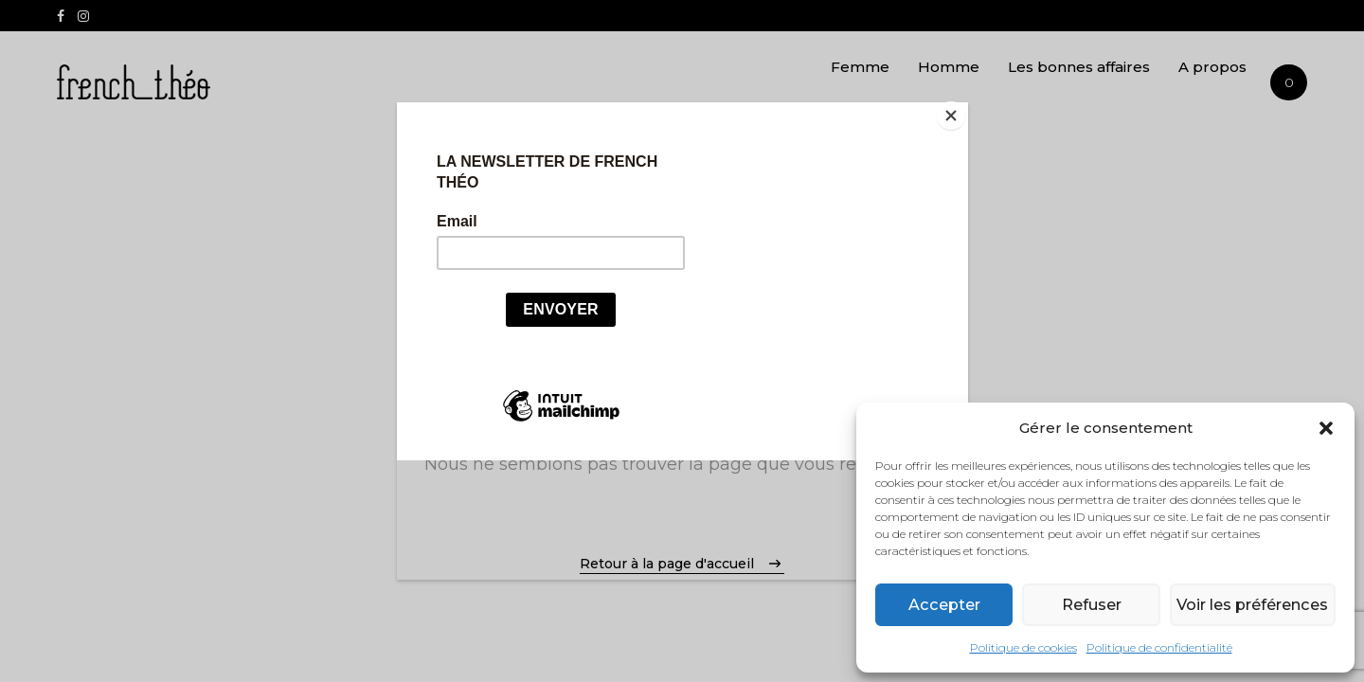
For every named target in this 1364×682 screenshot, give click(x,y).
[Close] (963, 107)
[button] (1326, 428)
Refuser (1088, 605)
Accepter (943, 605)
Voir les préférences (1250, 605)
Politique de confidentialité (1159, 647)
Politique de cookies (1023, 647)
